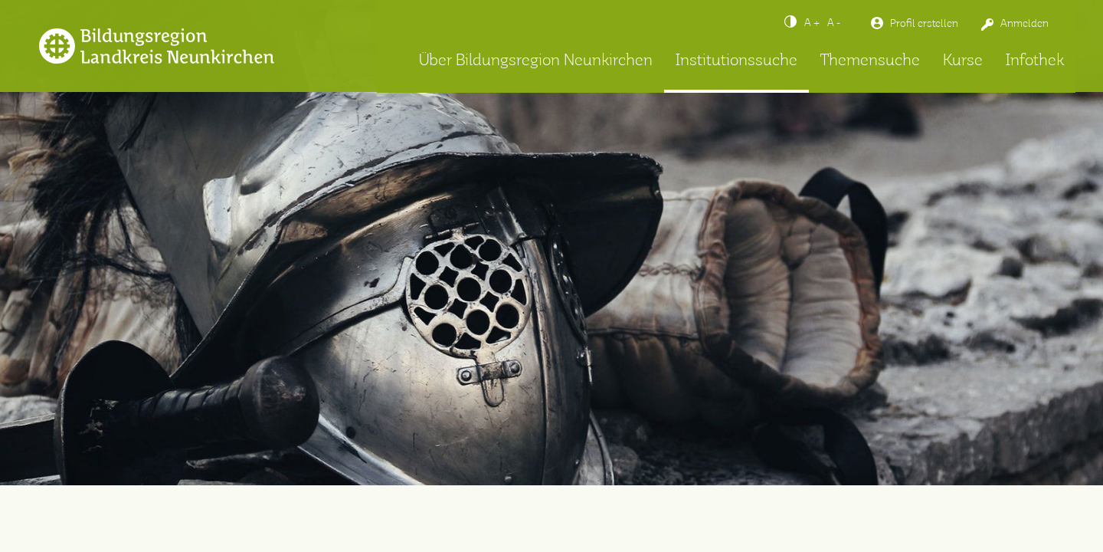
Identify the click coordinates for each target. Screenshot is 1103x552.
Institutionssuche (736, 61)
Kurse (963, 61)
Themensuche (870, 61)
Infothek (1035, 61)
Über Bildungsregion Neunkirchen (536, 61)
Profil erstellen (924, 23)
